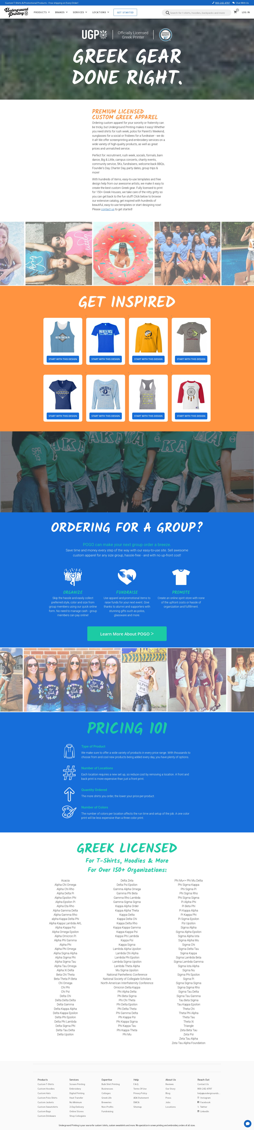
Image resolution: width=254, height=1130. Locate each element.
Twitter (203, 1106)
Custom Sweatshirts (48, 1106)
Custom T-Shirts (13, 2)
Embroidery (75, 1088)
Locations (171, 1106)
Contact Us (203, 1084)
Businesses (107, 1088)
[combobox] (196, 12)
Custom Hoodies (46, 1088)
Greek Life (107, 1097)
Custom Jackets (46, 1102)
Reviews (170, 1084)
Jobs (168, 1102)
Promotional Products (35, 2)
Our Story (170, 1088)
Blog (168, 1093)
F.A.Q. (136, 1084)
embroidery (173, 1125)
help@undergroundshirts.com (212, 1093)
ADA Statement (141, 1097)
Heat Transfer (76, 1097)
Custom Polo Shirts (47, 1097)
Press (168, 1097)
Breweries (106, 1102)
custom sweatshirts (117, 1125)
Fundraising (107, 1111)
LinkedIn (204, 1111)
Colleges (106, 1093)
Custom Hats (44, 1093)
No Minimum (75, 1102)
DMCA (136, 1102)
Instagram (205, 1097)
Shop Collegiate (77, 1115)
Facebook (205, 1102)
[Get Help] (247, 1123)
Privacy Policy (140, 1093)
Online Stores (76, 1111)
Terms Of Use (140, 1088)
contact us (107, 209)
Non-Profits (107, 1106)
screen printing (157, 1125)
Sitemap (137, 1106)
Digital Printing (76, 1093)
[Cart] (235, 12)
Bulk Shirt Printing (111, 1084)
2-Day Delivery (76, 1106)
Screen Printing (77, 1084)
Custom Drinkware (47, 1115)
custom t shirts (101, 1125)
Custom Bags (44, 1111)
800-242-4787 (222, 2)
